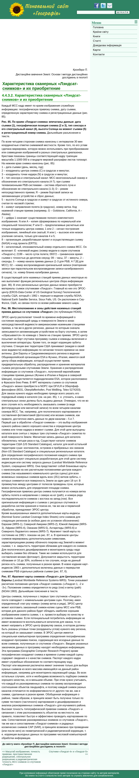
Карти (96, 49)
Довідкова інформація (107, 45)
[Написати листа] (109, 5)
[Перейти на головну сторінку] (39, 9)
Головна (98, 27)
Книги (96, 36)
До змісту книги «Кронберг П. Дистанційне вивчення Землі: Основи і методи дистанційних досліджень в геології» (45, 745)
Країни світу (101, 31)
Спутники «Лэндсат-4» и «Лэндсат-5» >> (68, 752)
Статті (97, 40)
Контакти (98, 54)
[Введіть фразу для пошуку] (96, 12)
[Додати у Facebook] (96, 5)
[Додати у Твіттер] (103, 5)
